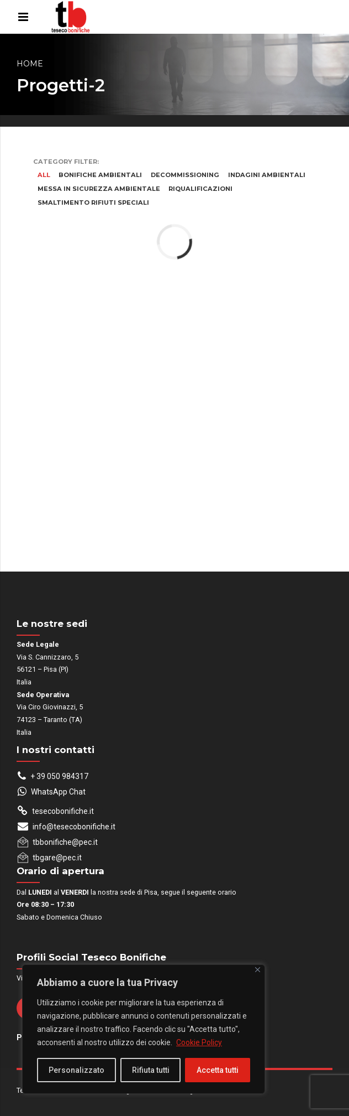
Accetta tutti (218, 1070)
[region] (143, 1029)
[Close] (257, 969)
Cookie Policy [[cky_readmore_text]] (199, 1042)
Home (30, 64)
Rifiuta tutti (151, 1070)
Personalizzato (76, 1070)
